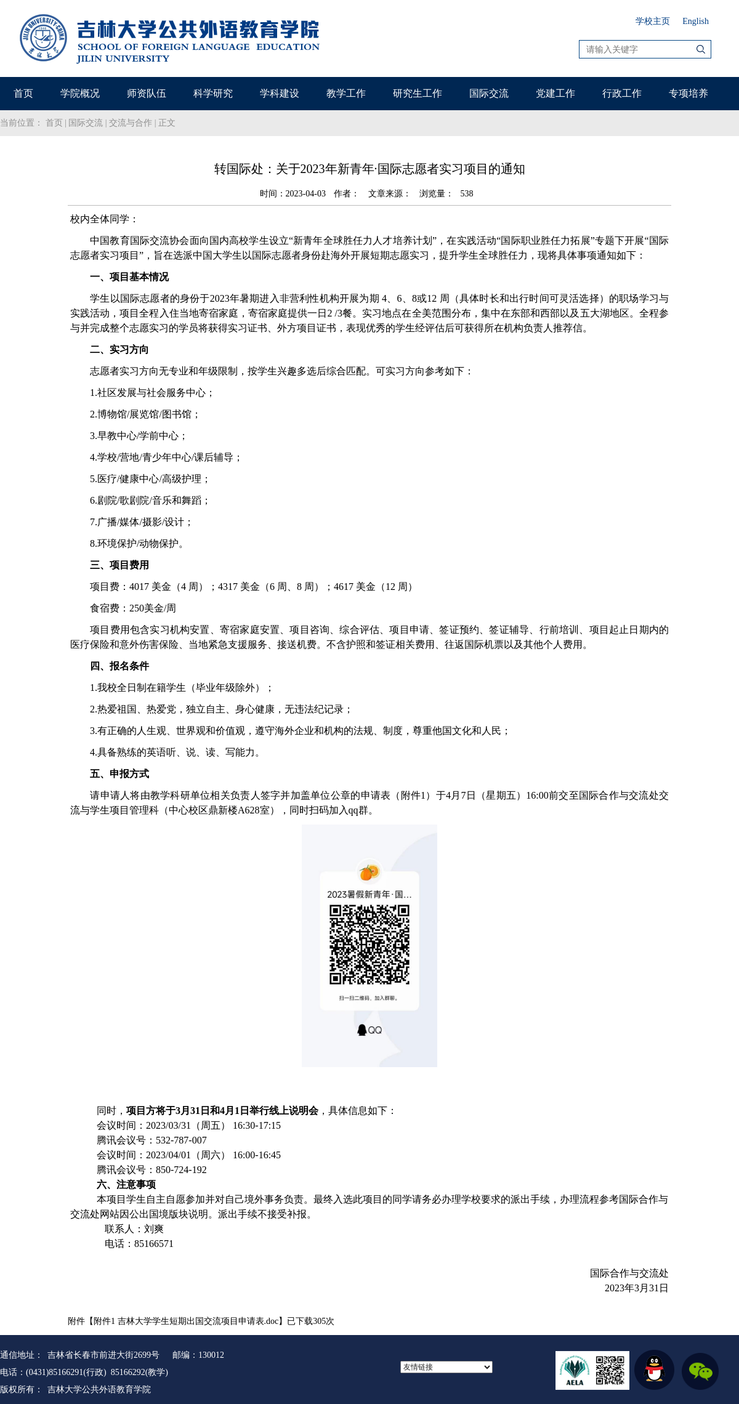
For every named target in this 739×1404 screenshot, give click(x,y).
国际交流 (489, 93)
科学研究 (213, 93)
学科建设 (279, 93)
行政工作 (622, 93)
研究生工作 (417, 93)
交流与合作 (130, 122)
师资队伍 (146, 93)
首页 (23, 93)
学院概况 (80, 93)
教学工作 (346, 93)
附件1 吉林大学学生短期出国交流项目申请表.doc (186, 1321)
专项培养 (688, 93)
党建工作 (555, 93)
